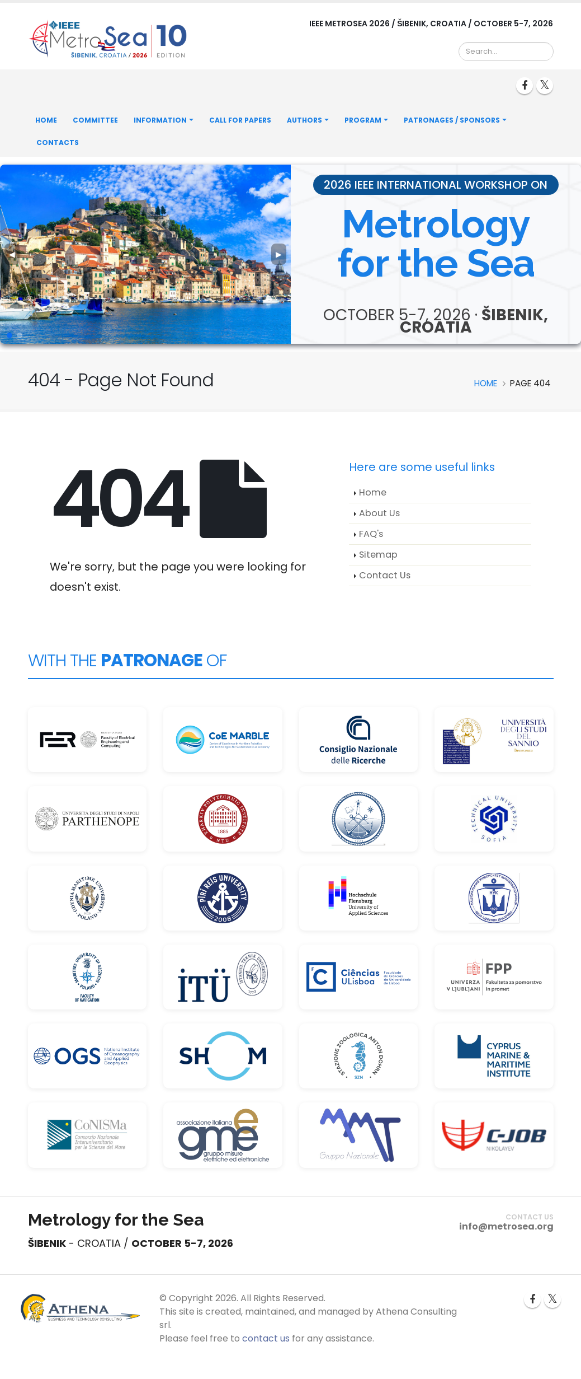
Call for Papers (240, 120)
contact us (266, 1338)
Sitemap (378, 554)
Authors (304, 120)
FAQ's (371, 533)
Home (46, 120)
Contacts (57, 142)
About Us (379, 513)
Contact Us (384, 575)
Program (362, 120)
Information (160, 120)
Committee (95, 120)
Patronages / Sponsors (452, 120)
